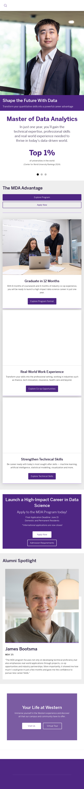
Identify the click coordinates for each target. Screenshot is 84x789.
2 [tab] (42, 174)
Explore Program (42, 197)
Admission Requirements (42, 543)
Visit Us (31, 726)
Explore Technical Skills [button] (42, 476)
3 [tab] (46, 174)
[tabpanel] (42, 158)
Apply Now (42, 205)
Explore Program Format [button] (42, 301)
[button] (5, 5)
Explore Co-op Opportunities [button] (42, 388)
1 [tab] (38, 174)
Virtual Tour (52, 726)
